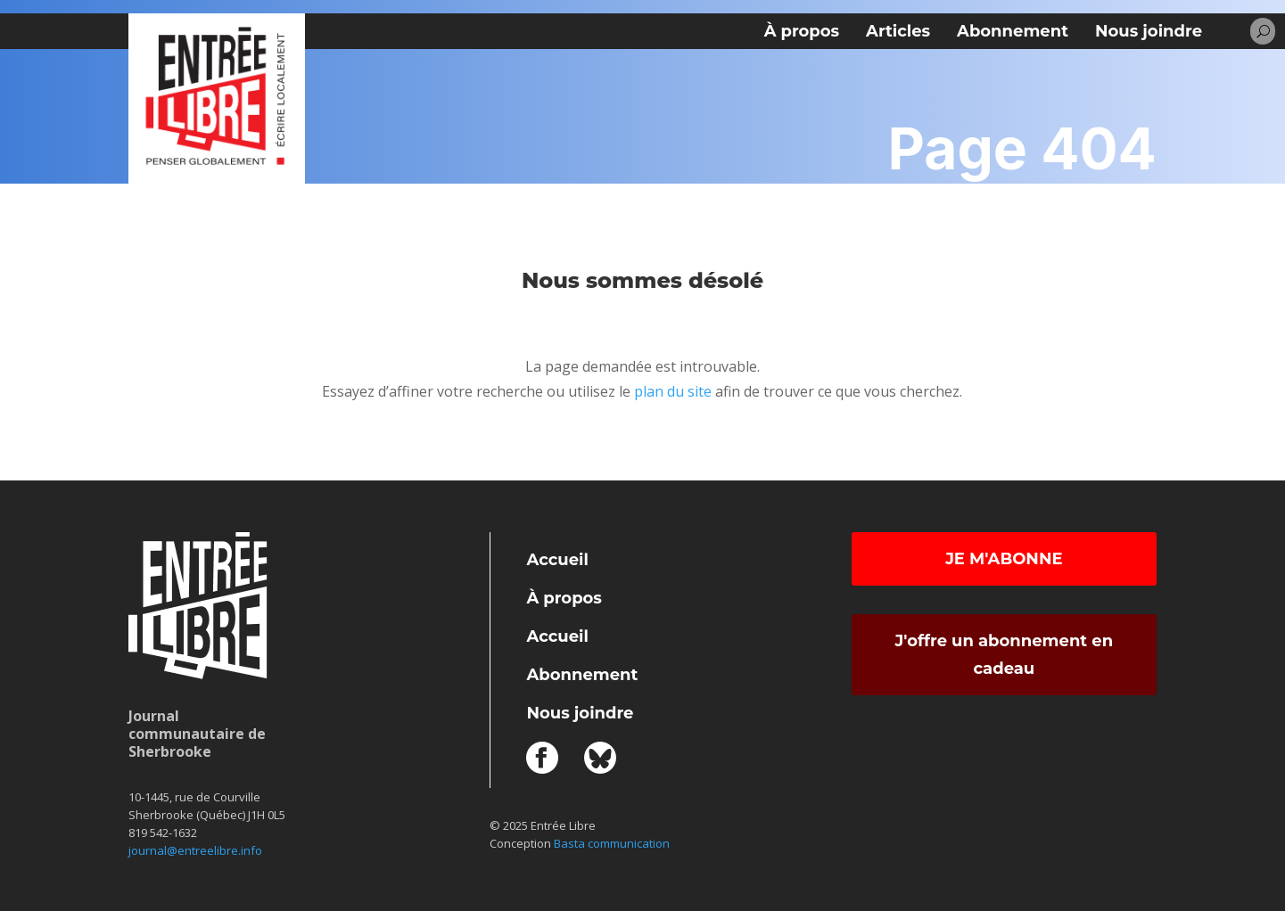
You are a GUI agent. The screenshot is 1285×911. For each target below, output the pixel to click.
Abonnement (1012, 31)
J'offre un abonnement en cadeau (1004, 654)
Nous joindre (1148, 31)
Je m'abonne (1003, 559)
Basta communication (612, 843)
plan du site (673, 391)
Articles (898, 31)
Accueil (557, 560)
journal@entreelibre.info (195, 850)
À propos (801, 31)
